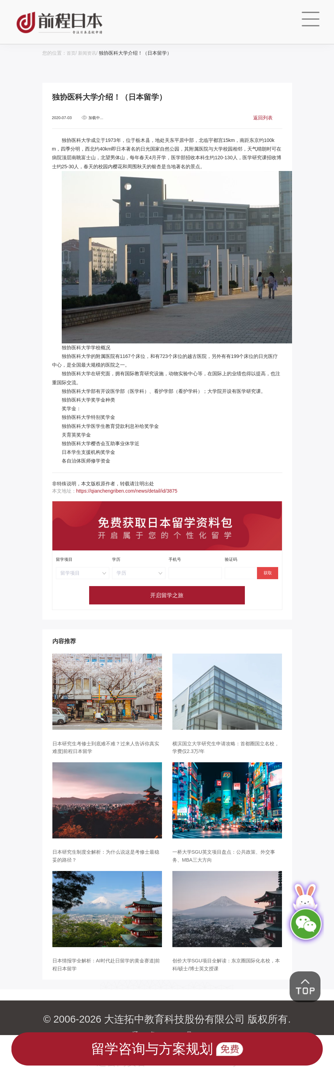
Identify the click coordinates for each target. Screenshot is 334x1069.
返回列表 (263, 117)
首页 (71, 53)
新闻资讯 (88, 53)
